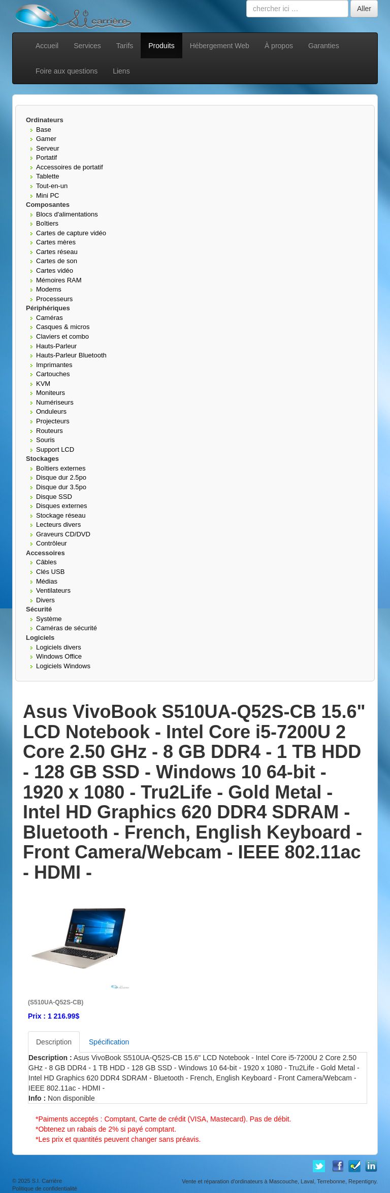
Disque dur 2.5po (61, 477)
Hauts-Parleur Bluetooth (71, 355)
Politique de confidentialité (44, 1188)
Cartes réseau (57, 252)
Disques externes (61, 506)
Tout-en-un (52, 186)
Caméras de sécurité (66, 628)
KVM (43, 383)
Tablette (47, 176)
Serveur (47, 148)
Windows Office (59, 656)
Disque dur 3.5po (61, 487)
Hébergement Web (219, 46)
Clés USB (50, 571)
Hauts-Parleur (56, 346)
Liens (121, 71)
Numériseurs (55, 402)
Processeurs (54, 299)
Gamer (46, 138)
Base (43, 129)
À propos (279, 46)
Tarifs (124, 46)
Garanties (323, 46)
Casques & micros (62, 327)
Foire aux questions (67, 71)
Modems (48, 289)
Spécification (109, 1042)
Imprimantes (54, 365)
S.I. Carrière (47, 1181)
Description (54, 1042)
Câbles (46, 562)
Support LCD (55, 449)
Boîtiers (47, 223)
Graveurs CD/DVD (63, 534)
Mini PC (47, 195)
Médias (46, 581)
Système (49, 619)
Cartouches (53, 374)
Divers (45, 600)
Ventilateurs (53, 590)
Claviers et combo (62, 336)
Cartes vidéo (54, 270)
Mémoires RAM (59, 280)
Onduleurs (51, 411)
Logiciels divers (58, 647)
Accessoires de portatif (69, 167)
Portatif (46, 157)
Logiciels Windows (63, 666)
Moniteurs (50, 392)
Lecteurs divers (58, 524)
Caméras (49, 317)
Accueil (47, 46)
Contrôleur (51, 543)
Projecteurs (53, 421)
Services (87, 46)
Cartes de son (56, 261)
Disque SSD (54, 496)
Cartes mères (56, 242)
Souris (45, 440)
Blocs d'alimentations (67, 214)
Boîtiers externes (61, 468)
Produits (161, 46)
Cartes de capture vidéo (71, 233)
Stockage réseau (61, 515)
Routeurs (49, 431)
